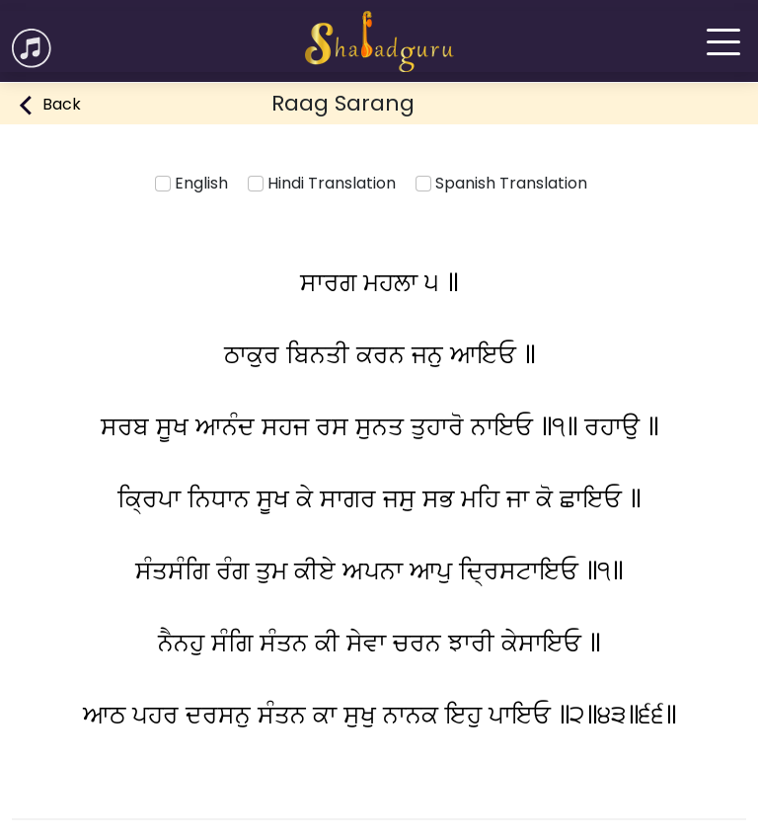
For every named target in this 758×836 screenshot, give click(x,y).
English (191, 183)
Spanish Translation (501, 183)
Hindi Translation (322, 183)
